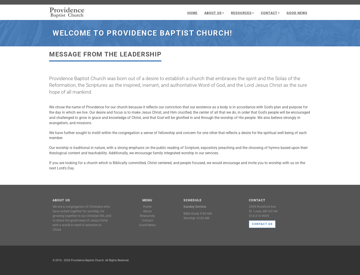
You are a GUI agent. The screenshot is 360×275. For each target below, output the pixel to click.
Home (192, 13)
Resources (242, 13)
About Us (214, 13)
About (147, 211)
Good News (297, 13)
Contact (270, 13)
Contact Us (262, 224)
